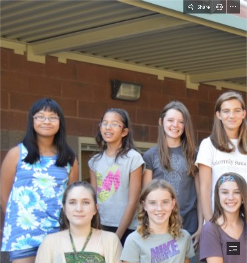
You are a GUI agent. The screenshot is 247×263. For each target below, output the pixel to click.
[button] (198, 7)
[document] (123, 131)
